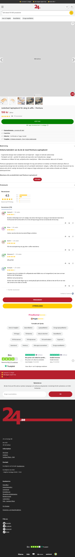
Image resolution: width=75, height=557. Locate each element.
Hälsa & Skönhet (43, 334)
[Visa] (74, 185)
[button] (55, 554)
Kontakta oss (6, 492)
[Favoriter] (67, 7)
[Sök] (37, 12)
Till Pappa (16, 334)
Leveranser (6, 490)
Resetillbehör (16, 18)
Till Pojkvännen (31, 340)
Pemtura (25, 345)
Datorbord (14, 345)
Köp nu (38, 121)
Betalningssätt (7, 496)
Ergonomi (60, 340)
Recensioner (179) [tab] (6, 207)
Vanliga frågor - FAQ (9, 457)
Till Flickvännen (16, 340)
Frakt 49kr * (52, 2)
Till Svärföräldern (46, 340)
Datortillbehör (28, 328)
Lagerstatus (6, 499)
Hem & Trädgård (6, 18)
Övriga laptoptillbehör (60, 328)
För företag (6, 506)
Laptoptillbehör (43, 328)
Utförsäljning (37, 306)
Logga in (5, 455)
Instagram (8, 529)
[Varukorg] (72, 7)
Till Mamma (28, 334)
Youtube (8, 523)
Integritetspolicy (7, 487)
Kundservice (20, 466)
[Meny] (2, 7)
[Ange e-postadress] (24, 394)
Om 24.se (5, 453)
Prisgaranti (37, 300)
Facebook (8, 526)
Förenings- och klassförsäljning (12, 510)
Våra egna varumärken (40, 345)
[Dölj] (74, 146)
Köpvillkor (6, 485)
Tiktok (7, 532)
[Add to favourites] (73, 24)
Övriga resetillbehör (28, 18)
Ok (60, 394)
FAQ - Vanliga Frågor (9, 501)
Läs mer (37, 179)
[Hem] (37, 7)
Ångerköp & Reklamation (10, 494)
